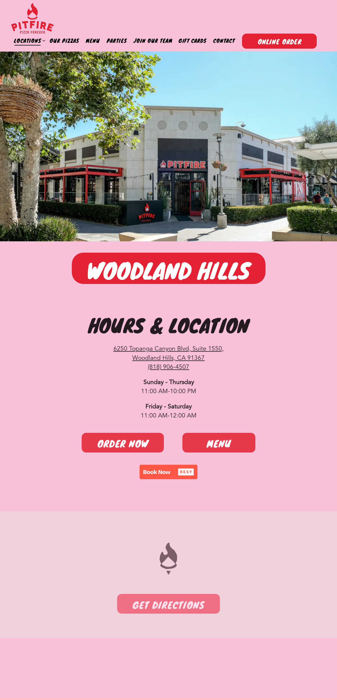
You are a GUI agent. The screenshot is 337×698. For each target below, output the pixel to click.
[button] (168, 473)
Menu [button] (93, 41)
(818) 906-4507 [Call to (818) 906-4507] (168, 368)
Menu (219, 444)
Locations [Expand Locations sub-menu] (28, 41)
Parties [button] (117, 41)
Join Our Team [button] (152, 41)
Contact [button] (224, 41)
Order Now (123, 444)
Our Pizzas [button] (64, 41)
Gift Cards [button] (192, 41)
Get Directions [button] (168, 606)
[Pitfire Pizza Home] (32, 18)
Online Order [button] (279, 41)
